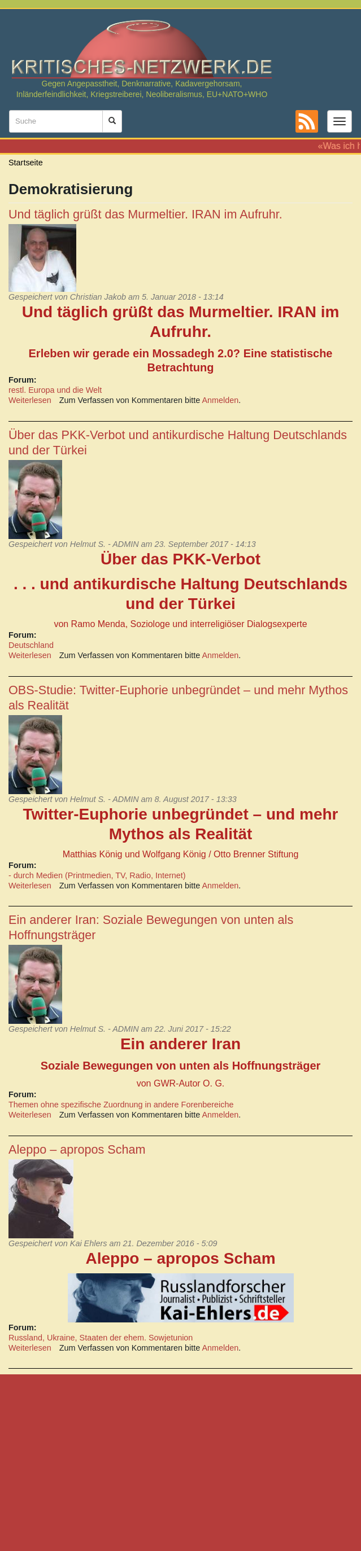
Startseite (25, 162)
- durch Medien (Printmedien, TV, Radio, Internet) (97, 875)
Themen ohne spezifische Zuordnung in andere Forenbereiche (120, 1104)
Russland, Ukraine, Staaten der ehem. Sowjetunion (100, 1337)
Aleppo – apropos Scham (77, 1149)
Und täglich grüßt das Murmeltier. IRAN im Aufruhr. (145, 214)
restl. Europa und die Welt (55, 390)
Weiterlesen (29, 400)
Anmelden (220, 400)
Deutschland (31, 645)
